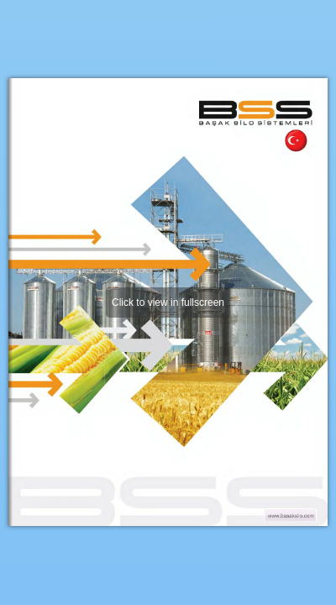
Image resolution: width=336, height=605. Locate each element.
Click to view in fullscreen (168, 302)
